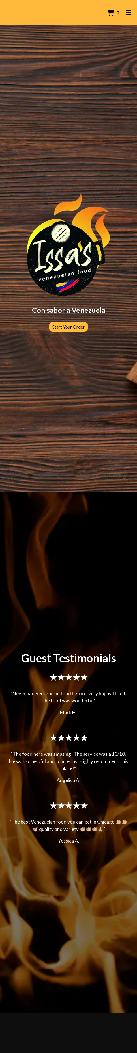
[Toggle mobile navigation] (129, 12)
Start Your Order (68, 326)
